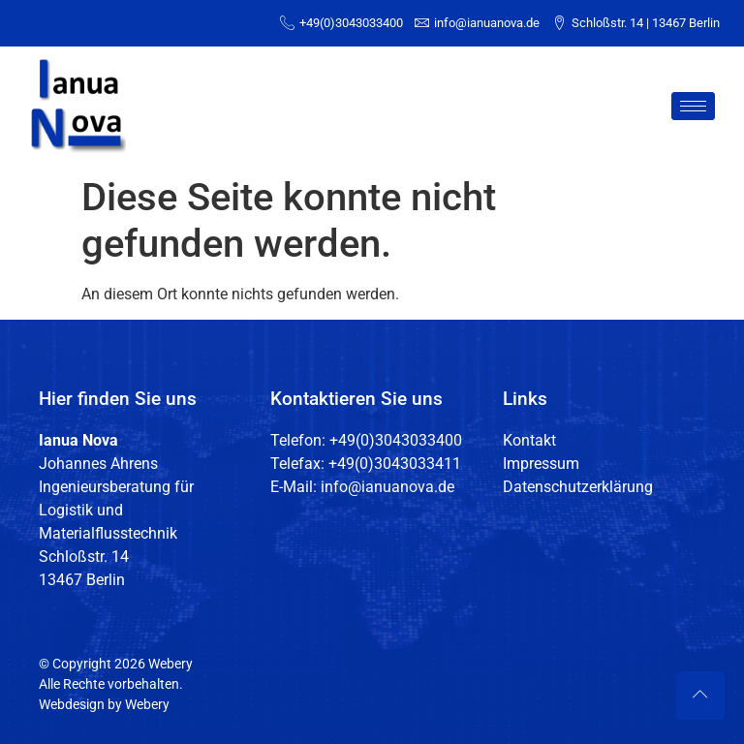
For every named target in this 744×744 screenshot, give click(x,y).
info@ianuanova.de (387, 487)
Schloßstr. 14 (84, 556)
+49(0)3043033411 (394, 463)
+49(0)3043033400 (395, 440)
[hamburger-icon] (693, 106)
